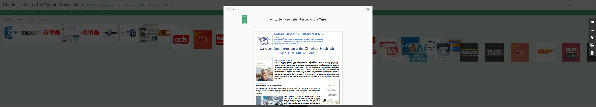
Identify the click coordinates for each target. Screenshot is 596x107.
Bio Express (34, 12)
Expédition (47, 12)
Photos (96, 12)
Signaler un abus (318, 105)
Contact (114, 12)
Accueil (23, 12)
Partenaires (86, 12)
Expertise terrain (61, 12)
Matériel (75, 12)
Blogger (309, 105)
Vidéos (105, 12)
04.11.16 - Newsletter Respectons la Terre (298, 19)
